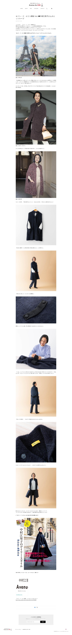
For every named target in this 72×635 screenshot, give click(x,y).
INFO (31, 8)
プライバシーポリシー (18, 629)
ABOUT (26, 8)
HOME (21, 8)
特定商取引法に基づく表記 (26, 629)
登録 (43, 621)
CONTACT (42, 8)
